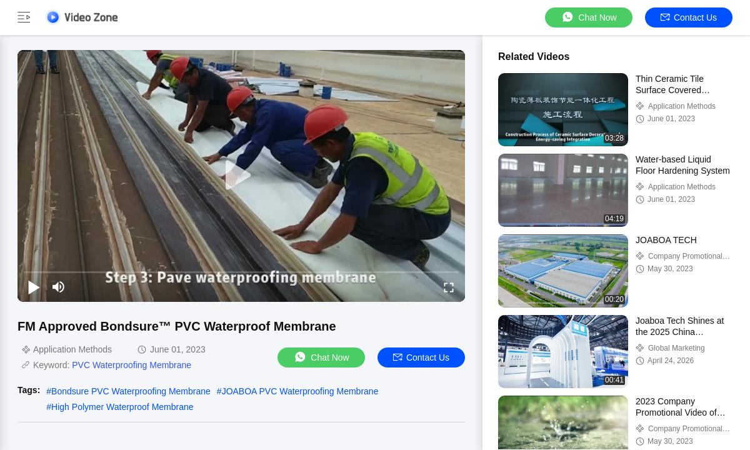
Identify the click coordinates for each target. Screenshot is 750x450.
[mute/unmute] (58, 287)
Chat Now (588, 17)
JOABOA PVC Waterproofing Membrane (300, 391)
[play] (241, 175)
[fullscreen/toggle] (448, 287)
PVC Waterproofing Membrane (131, 365)
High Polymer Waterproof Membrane (122, 407)
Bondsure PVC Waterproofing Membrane (131, 391)
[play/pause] (33, 287)
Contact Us (689, 17)
